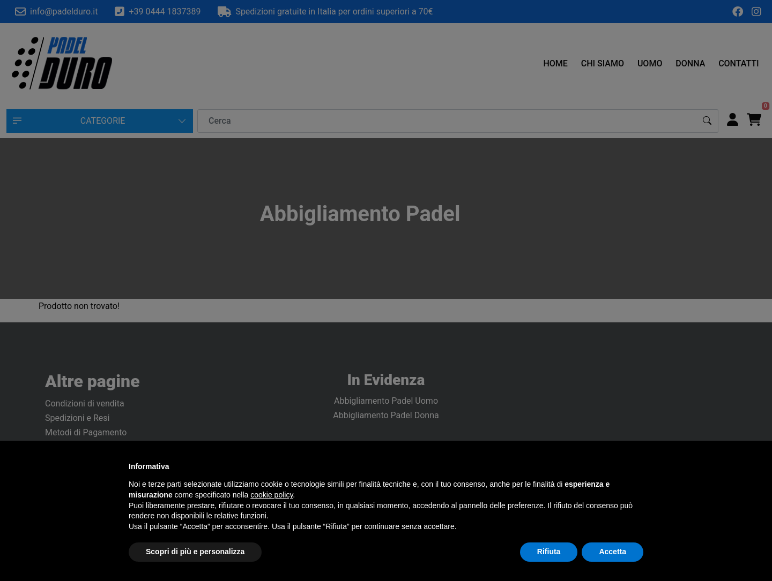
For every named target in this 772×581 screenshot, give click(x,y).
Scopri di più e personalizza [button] (195, 551)
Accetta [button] (612, 551)
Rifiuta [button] (549, 551)
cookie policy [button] (271, 495)
